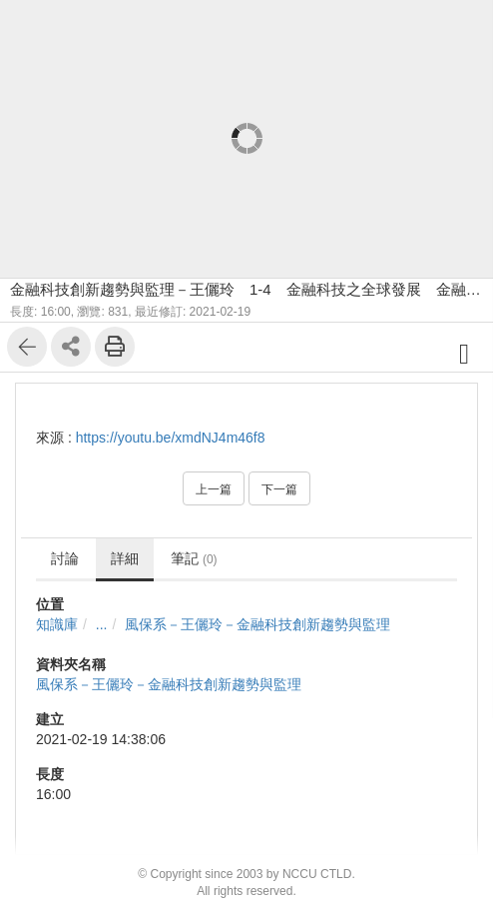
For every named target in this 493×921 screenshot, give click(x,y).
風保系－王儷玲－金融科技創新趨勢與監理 (257, 624)
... (102, 624)
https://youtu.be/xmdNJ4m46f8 (170, 438)
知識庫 (57, 624)
